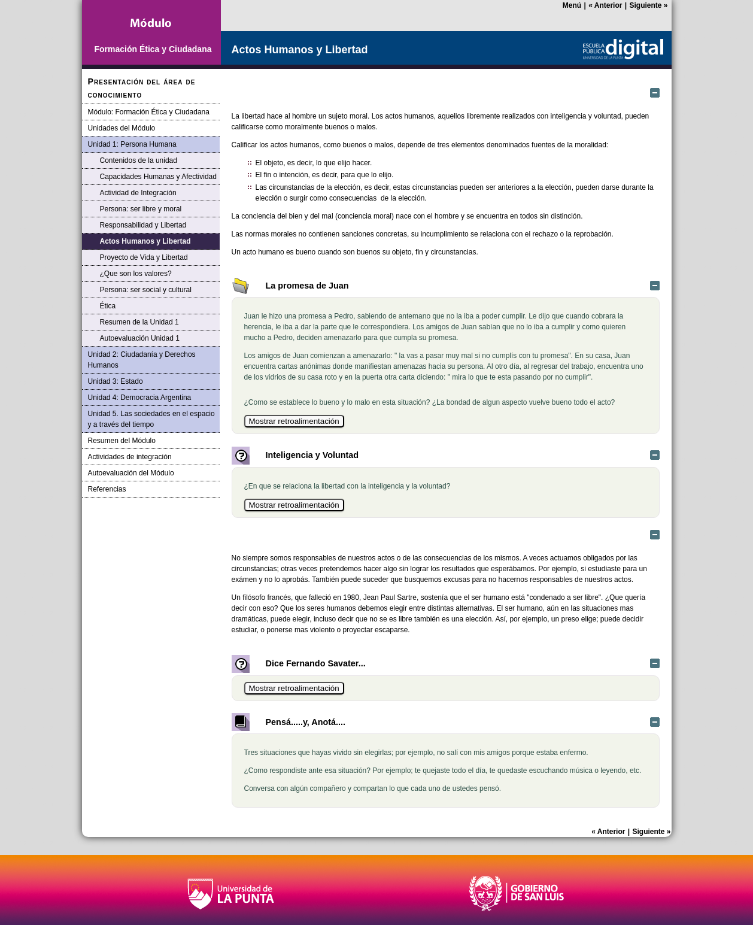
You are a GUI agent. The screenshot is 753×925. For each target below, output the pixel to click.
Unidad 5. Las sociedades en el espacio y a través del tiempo (151, 419)
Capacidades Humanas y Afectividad (158, 176)
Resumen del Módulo (122, 440)
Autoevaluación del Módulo (131, 473)
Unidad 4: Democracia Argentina (140, 397)
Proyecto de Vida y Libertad (144, 257)
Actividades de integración (130, 457)
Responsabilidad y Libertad (143, 225)
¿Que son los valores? (136, 273)
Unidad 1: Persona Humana (132, 144)
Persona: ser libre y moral (141, 209)
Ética (108, 306)
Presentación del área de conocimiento (142, 88)
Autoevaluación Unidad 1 (140, 338)
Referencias (107, 489)
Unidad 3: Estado (115, 381)
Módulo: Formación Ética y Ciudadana (148, 112)
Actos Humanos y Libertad (145, 241)
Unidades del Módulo (122, 128)
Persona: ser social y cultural (146, 290)
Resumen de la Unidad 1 (139, 322)
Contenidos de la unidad (138, 160)
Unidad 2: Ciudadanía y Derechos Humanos (142, 359)
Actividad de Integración (138, 193)
